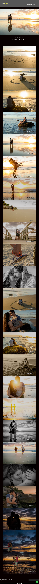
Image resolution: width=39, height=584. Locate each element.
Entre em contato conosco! (31, 4)
